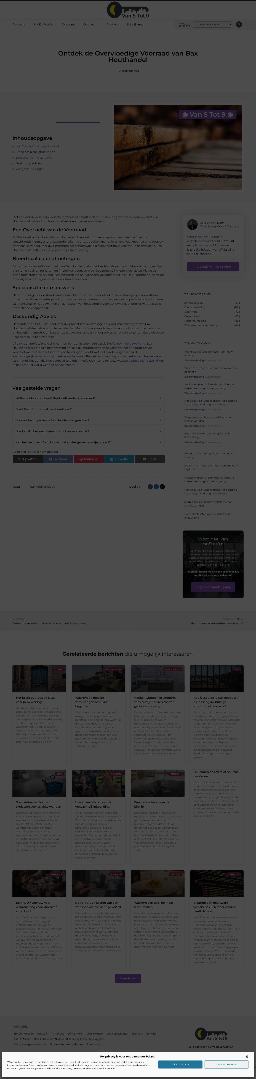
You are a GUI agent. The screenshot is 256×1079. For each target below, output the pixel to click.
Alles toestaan (180, 1064)
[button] (247, 1056)
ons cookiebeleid (82, 1068)
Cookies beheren (227, 1064)
